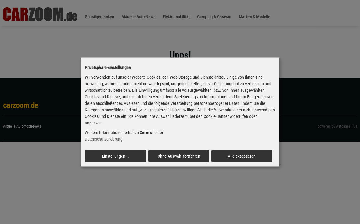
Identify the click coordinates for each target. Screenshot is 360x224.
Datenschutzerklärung (103, 139)
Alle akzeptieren (242, 155)
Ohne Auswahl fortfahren (179, 155)
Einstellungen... (115, 155)
